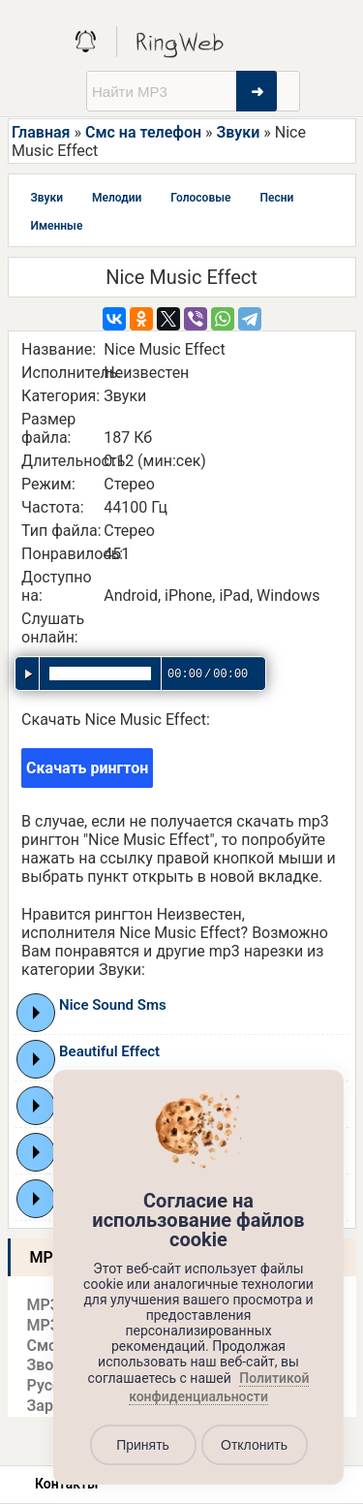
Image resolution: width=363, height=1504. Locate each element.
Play (36, 1012)
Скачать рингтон (87, 768)
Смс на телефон (143, 132)
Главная (41, 132)
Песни (276, 197)
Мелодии (116, 197)
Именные (57, 226)
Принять (142, 1445)
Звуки (238, 132)
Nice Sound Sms (112, 1005)
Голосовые (200, 197)
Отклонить (254, 1445)
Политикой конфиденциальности (219, 1387)
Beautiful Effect (109, 1051)
